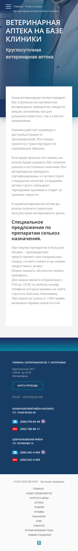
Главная (38, 488)
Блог (39, 521)
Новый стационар (39, 534)
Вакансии (39, 516)
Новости (39, 525)
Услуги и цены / (34, 6)
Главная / (19, 6)
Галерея (39, 507)
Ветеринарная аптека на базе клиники (36, 11)
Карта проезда (28, 385)
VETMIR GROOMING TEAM (39, 530)
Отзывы (39, 511)
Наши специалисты (39, 493)
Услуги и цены (39, 497)
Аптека (39, 502)
